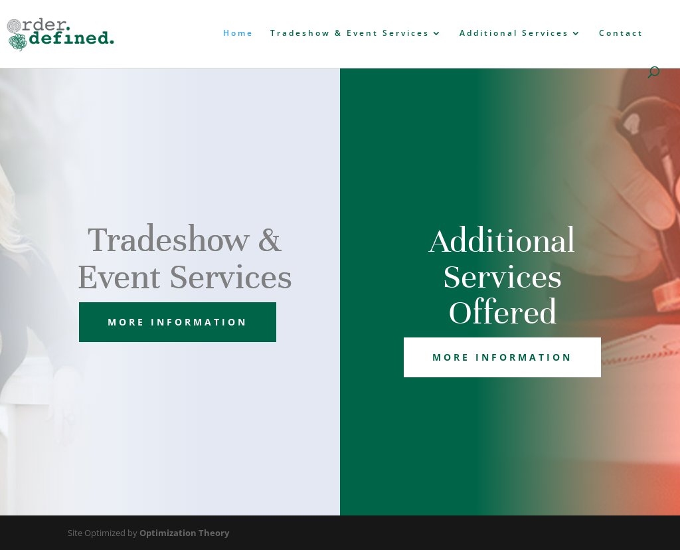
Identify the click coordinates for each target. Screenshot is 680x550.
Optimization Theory (184, 533)
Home (238, 34)
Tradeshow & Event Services (350, 34)
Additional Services (514, 34)
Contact (621, 34)
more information (178, 322)
